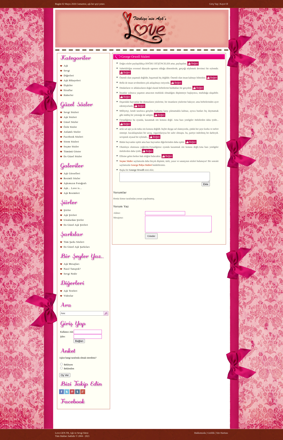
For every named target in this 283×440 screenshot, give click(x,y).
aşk (129, 129)
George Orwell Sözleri (135, 56)
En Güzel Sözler (73, 156)
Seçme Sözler (71, 146)
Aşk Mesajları (72, 264)
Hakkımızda (200, 433)
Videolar (68, 295)
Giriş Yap (213, 4)
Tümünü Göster (72, 151)
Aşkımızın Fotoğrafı (75, 183)
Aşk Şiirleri (70, 215)
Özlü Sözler (70, 127)
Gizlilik (211, 433)
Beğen (194, 63)
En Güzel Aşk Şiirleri (76, 225)
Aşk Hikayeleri (72, 80)
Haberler (69, 95)
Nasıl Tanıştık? (72, 268)
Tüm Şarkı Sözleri (74, 242)
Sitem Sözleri (71, 141)
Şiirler (67, 210)
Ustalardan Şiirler (74, 220)
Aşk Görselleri (72, 173)
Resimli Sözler (72, 178)
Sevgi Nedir (70, 273)
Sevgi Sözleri (71, 112)
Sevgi (67, 70)
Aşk (66, 65)
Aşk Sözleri (70, 117)
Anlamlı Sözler (72, 132)
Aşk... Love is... (73, 188)
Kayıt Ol (224, 4)
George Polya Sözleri (141, 165)
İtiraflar (68, 90)
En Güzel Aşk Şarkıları (77, 247)
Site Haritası (222, 433)
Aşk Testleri (70, 290)
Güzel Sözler (71, 122)
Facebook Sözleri (73, 136)
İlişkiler (68, 85)
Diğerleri (69, 75)
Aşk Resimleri (72, 193)
